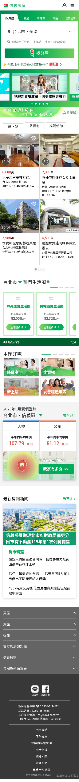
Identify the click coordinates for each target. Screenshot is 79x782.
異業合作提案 (41, 770)
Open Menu (72, 5)
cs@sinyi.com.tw (48, 715)
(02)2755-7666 (41, 711)
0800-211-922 (50, 706)
